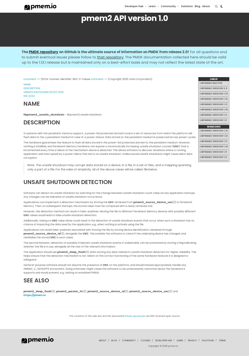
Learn (152, 6)
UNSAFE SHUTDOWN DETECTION (43, 92)
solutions (208, 340)
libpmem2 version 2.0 (213, 88)
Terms (222, 340)
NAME (27, 84)
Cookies (145, 340)
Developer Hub (134, 6)
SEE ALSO (29, 96)
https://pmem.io (35, 295)
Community (168, 6)
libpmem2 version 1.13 (214, 93)
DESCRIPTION (32, 88)
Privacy (192, 340)
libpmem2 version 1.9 (213, 114)
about (102, 340)
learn (180, 340)
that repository (110, 57)
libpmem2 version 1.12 (214, 98)
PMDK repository (43, 51)
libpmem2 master (211, 83)
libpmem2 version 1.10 (214, 109)
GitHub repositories (134, 316)
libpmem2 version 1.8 (213, 120)
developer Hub (163, 340)
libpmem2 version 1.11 (213, 104)
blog (114, 340)
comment (30, 79)
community (129, 340)
